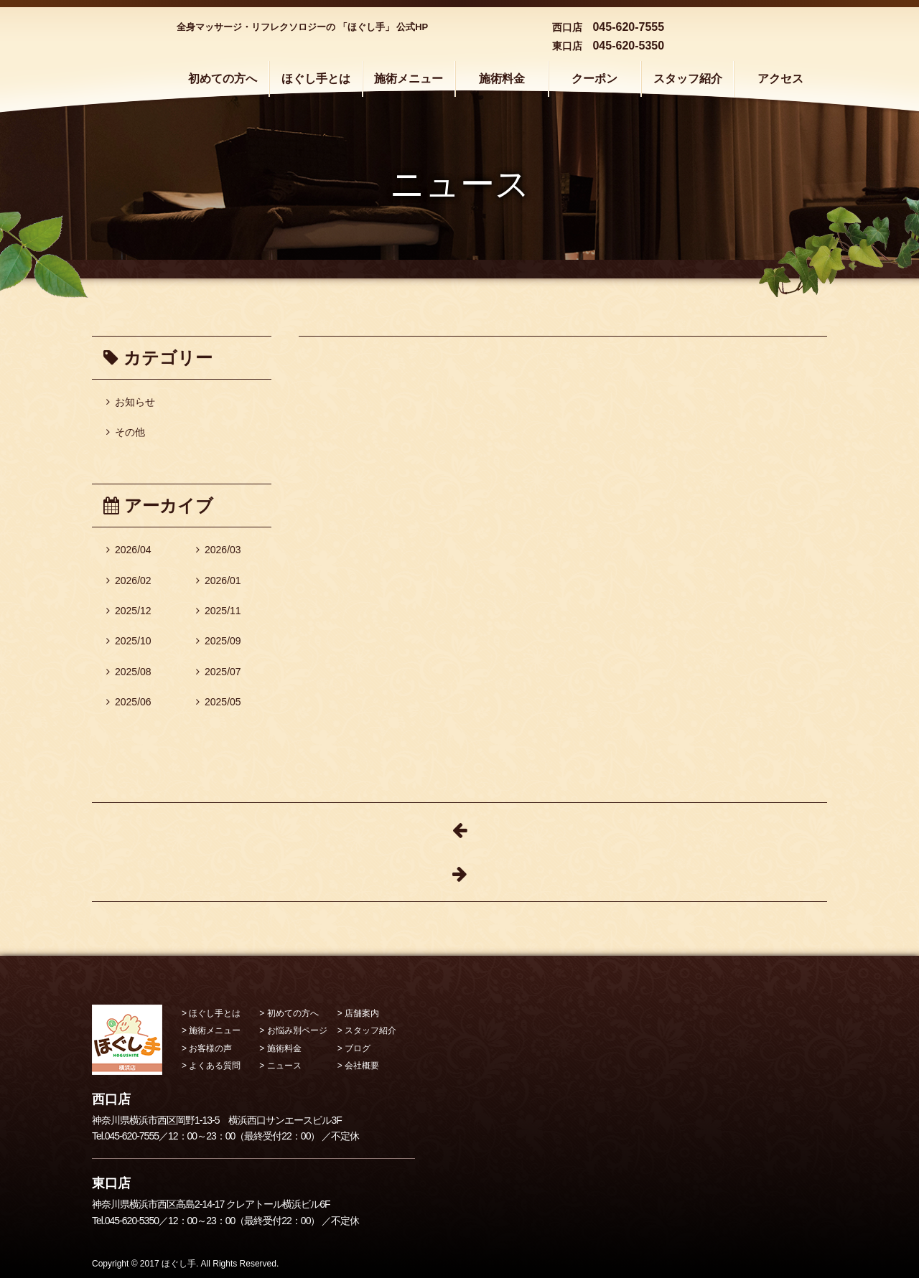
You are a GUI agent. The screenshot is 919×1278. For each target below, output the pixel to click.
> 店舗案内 (358, 1013)
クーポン (594, 78)
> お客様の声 (207, 1048)
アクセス (780, 78)
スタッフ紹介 (687, 78)
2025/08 (128, 671)
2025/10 (128, 641)
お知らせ (130, 402)
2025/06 (128, 702)
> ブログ (353, 1048)
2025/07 (218, 671)
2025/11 (218, 610)
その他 (125, 432)
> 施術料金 (280, 1048)
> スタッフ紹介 (366, 1030)
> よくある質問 (211, 1066)
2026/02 (128, 580)
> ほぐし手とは (211, 1013)
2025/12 (128, 610)
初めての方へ (222, 78)
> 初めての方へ (288, 1013)
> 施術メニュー (211, 1030)
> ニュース (280, 1066)
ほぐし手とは (315, 78)
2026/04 (128, 549)
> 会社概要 (358, 1066)
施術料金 (502, 78)
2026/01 (218, 580)
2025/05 (218, 702)
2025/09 (218, 641)
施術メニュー (408, 78)
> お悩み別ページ (293, 1030)
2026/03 (218, 549)
